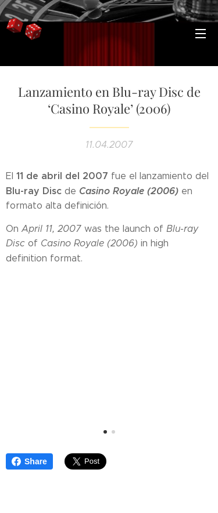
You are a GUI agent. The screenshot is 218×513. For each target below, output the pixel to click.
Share (29, 461)
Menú (200, 33)
